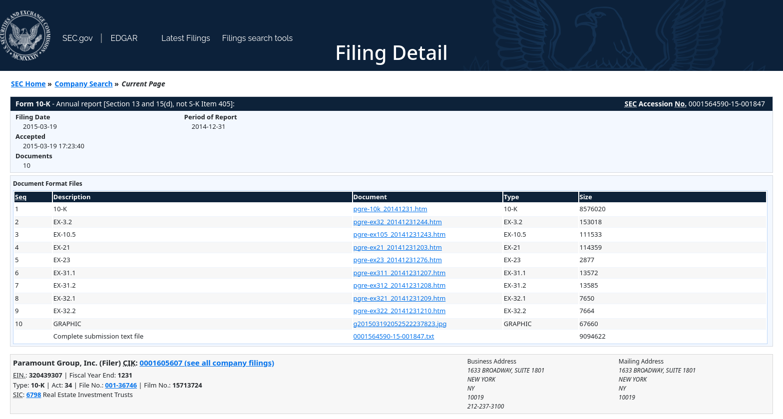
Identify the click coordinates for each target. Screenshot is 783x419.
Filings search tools (257, 38)
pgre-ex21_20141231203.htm (398, 247)
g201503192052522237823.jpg (400, 323)
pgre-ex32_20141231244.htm (398, 221)
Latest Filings (185, 38)
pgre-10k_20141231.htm (390, 208)
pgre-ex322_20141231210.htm (400, 310)
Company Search (84, 83)
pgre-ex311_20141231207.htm (400, 272)
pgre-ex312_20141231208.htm (400, 285)
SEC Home (28, 83)
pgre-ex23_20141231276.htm (398, 259)
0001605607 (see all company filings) (207, 363)
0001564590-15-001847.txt (394, 336)
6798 (33, 394)
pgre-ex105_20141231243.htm (400, 234)
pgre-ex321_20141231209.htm (400, 298)
